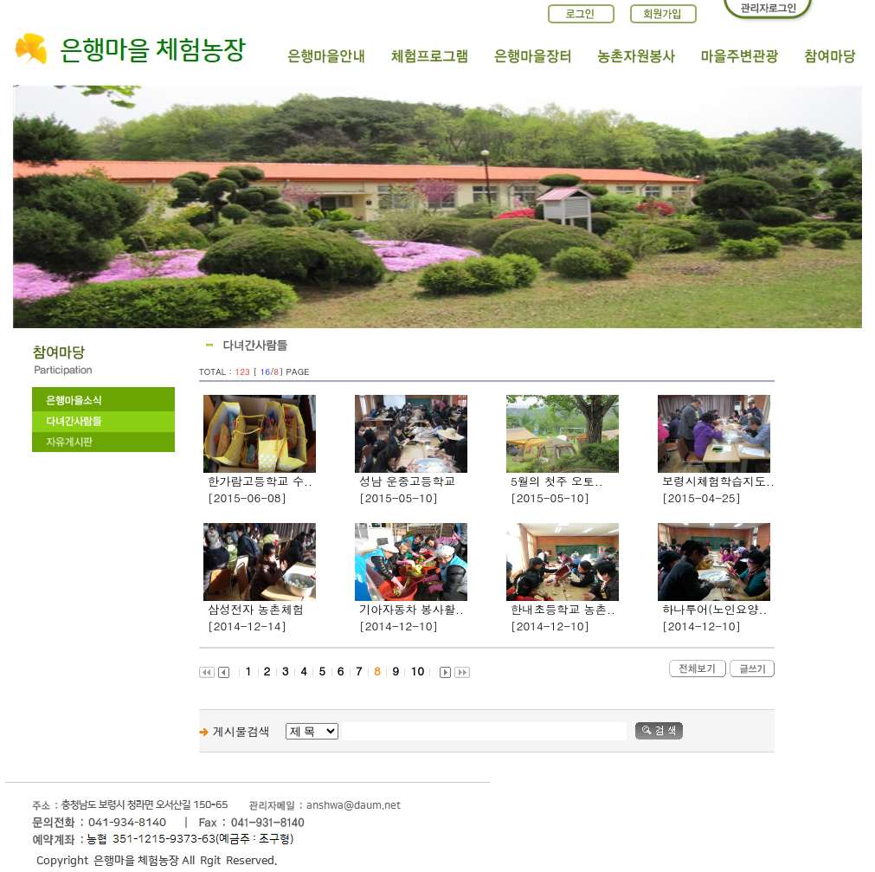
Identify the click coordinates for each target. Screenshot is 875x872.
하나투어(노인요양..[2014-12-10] (715, 617)
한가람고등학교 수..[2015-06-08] (260, 489)
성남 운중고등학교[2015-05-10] (407, 489)
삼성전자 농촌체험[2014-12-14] (256, 617)
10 (417, 670)
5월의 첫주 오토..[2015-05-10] (557, 489)
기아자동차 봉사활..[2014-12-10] (411, 617)
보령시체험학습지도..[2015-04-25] (718, 489)
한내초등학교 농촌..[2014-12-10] (563, 617)
